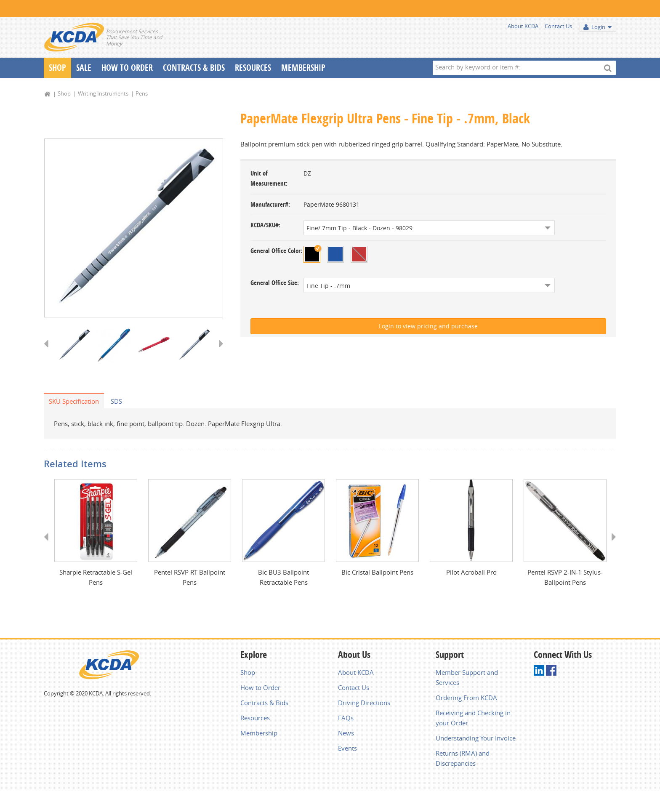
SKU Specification (74, 401)
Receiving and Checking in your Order (473, 717)
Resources (253, 67)
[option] (134, 227)
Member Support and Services (467, 677)
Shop (57, 67)
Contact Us (558, 26)
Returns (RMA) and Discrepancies (463, 758)
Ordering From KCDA (466, 697)
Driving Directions (364, 702)
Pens (142, 93)
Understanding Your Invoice (476, 738)
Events (347, 748)
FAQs (346, 718)
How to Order (260, 687)
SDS (116, 401)
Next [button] (218, 351)
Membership (303, 67)
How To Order (127, 67)
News (346, 733)
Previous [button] (49, 351)
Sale (83, 67)
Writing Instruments (103, 93)
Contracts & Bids (194, 67)
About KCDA (523, 26)
